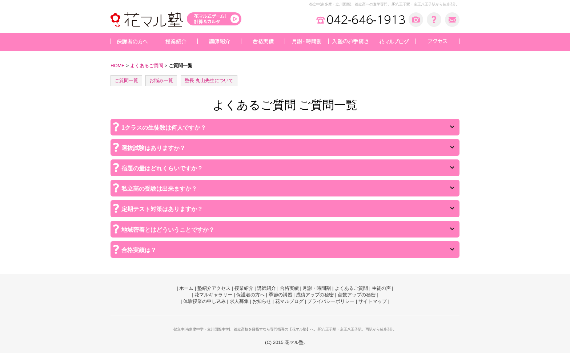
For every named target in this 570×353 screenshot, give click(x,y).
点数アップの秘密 (357, 294)
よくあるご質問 (146, 65)
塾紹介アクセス (213, 288)
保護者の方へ (250, 294)
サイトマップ (372, 301)
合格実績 (289, 288)
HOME (118, 65)
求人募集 (239, 301)
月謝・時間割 (316, 288)
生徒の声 (381, 288)
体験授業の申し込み (204, 301)
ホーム (186, 288)
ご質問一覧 (126, 80)
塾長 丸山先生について (209, 80)
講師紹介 (266, 288)
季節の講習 (280, 294)
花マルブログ (289, 301)
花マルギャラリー (213, 294)
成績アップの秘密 (315, 294)
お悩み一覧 (161, 80)
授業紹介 (243, 288)
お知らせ (261, 301)
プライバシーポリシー (330, 301)
